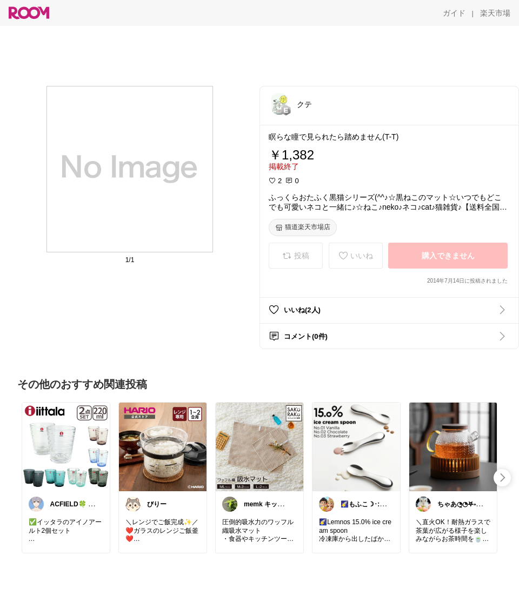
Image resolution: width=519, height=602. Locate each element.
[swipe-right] (502, 477)
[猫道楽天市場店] (303, 227)
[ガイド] (454, 13)
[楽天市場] (495, 13)
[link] (66, 446)
